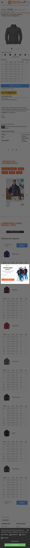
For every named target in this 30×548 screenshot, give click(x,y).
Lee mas (26, 532)
